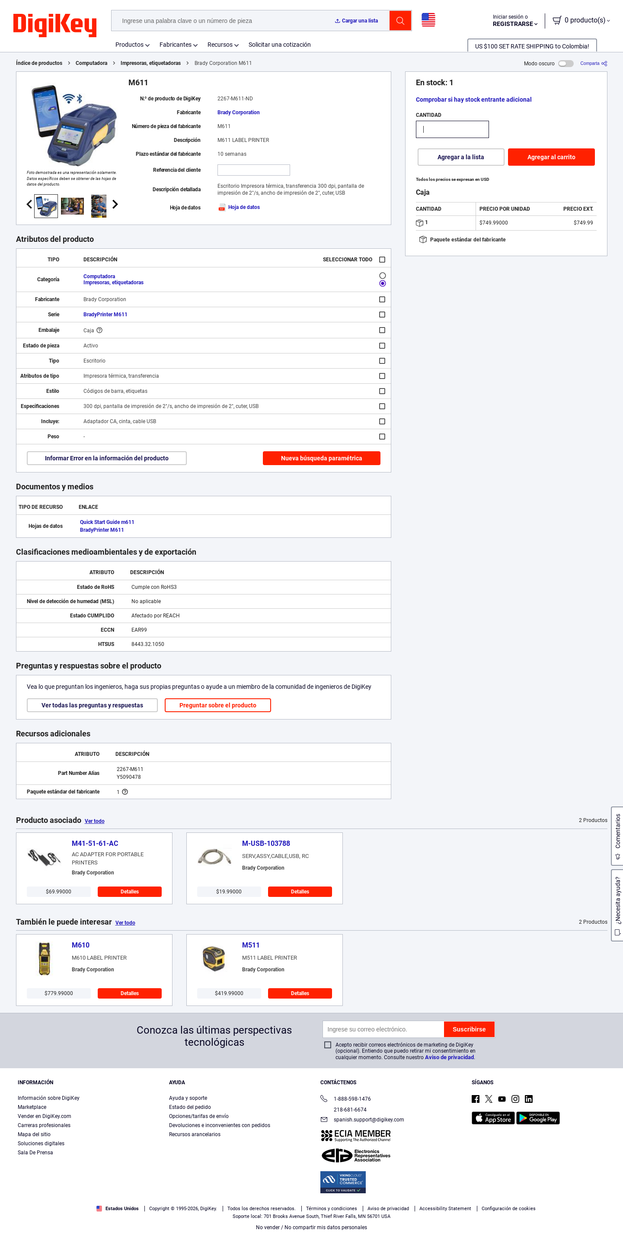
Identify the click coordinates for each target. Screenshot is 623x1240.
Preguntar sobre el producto (217, 705)
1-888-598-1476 (345, 1099)
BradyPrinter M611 (105, 315)
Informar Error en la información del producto (107, 458)
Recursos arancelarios (194, 1134)
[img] (54, 26)
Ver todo (95, 821)
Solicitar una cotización (280, 44)
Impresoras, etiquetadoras (151, 63)
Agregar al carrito (551, 157)
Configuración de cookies (509, 1208)
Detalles (130, 892)
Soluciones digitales (41, 1143)
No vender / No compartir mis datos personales (311, 1227)
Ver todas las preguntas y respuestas (92, 705)
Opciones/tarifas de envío (199, 1116)
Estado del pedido (190, 1107)
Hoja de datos (238, 207)
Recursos (220, 44)
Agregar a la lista (461, 157)
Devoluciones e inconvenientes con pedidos (219, 1125)
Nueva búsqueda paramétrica (321, 458)
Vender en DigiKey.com (44, 1116)
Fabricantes (176, 44)
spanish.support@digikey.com (362, 1120)
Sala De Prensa (35, 1153)
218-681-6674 (343, 1110)
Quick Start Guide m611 (107, 522)
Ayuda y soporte (188, 1098)
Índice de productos (39, 63)
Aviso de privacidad (449, 1057)
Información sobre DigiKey (49, 1098)
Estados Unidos (117, 1208)
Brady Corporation (238, 112)
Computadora (91, 63)
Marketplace (32, 1107)
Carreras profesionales (44, 1125)
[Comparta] (594, 63)
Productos (129, 44)
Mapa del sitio (34, 1134)
